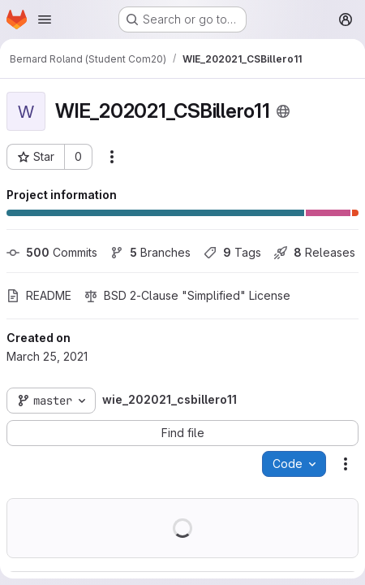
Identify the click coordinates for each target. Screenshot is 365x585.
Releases (314, 252)
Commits (51, 252)
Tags (232, 252)
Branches (150, 252)
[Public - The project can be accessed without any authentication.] (283, 111)
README (38, 295)
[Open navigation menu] (45, 19)
